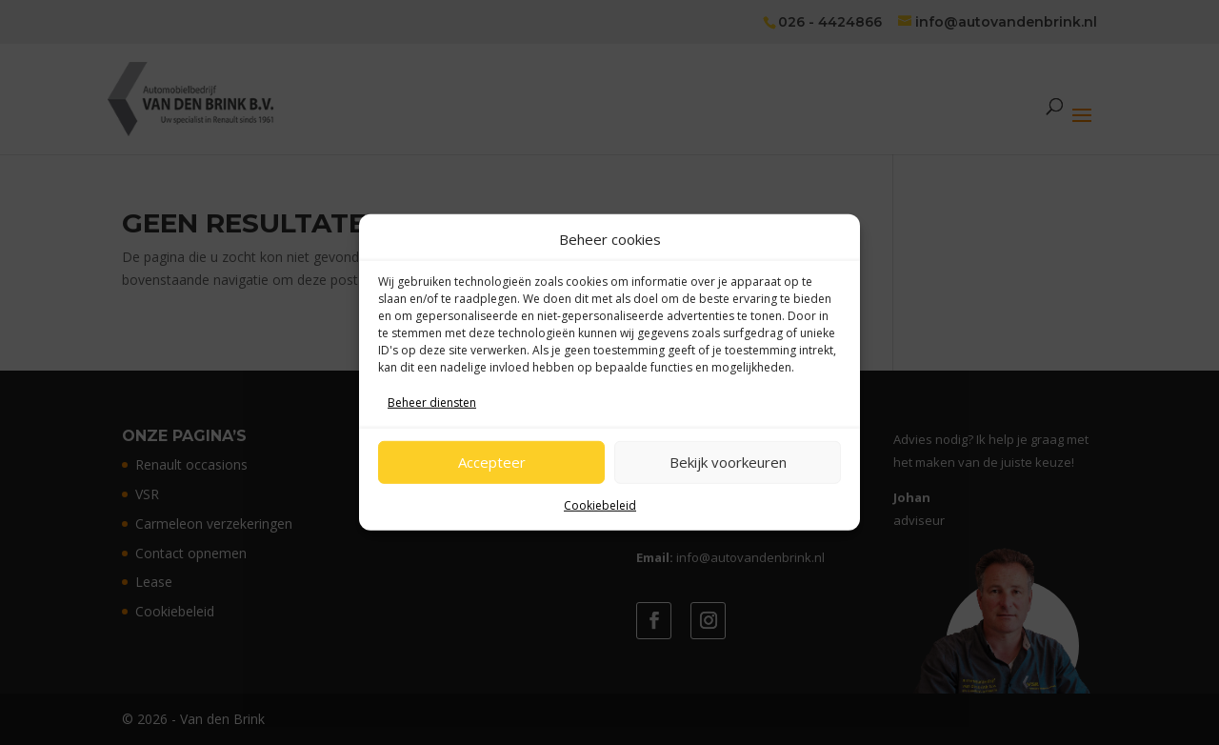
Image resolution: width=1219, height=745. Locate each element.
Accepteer (492, 462)
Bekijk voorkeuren (728, 462)
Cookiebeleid (600, 504)
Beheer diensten (432, 402)
